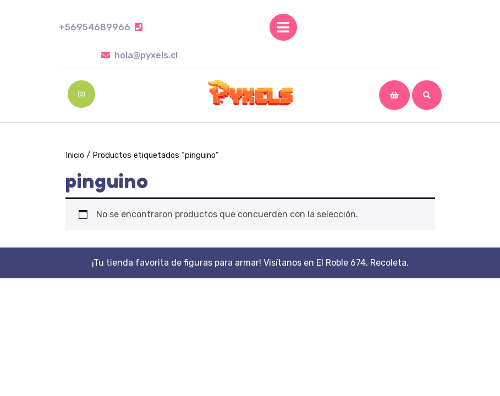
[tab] (283, 27)
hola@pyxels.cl (139, 55)
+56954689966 (100, 27)
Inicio (74, 155)
